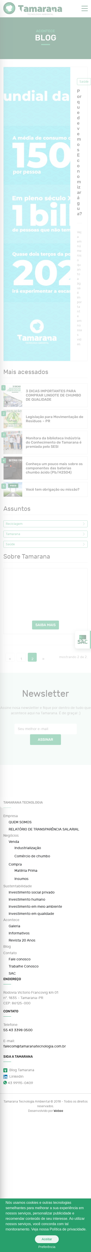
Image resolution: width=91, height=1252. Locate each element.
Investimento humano (27, 900)
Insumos (21, 879)
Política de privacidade (67, 1229)
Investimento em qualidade (31, 914)
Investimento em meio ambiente (35, 907)
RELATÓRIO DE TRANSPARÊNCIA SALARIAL (44, 829)
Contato (10, 953)
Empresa (10, 816)
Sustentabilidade (17, 886)
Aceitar (47, 1239)
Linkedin (13, 1077)
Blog (7, 947)
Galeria (14, 926)
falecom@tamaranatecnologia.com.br (34, 1046)
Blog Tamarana (18, 1070)
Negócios (11, 836)
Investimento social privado (32, 892)
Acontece (11, 920)
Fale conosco (19, 959)
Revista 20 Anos (22, 940)
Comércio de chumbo (32, 856)
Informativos (19, 933)
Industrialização (27, 848)
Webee (58, 1111)
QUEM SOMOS (20, 822)
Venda (14, 842)
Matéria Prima (25, 871)
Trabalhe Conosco (23, 966)
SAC (12, 973)
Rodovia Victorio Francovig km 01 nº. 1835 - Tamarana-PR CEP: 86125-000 (30, 998)
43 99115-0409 (18, 1083)
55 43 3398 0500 (17, 1030)
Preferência (46, 1247)
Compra (15, 864)
